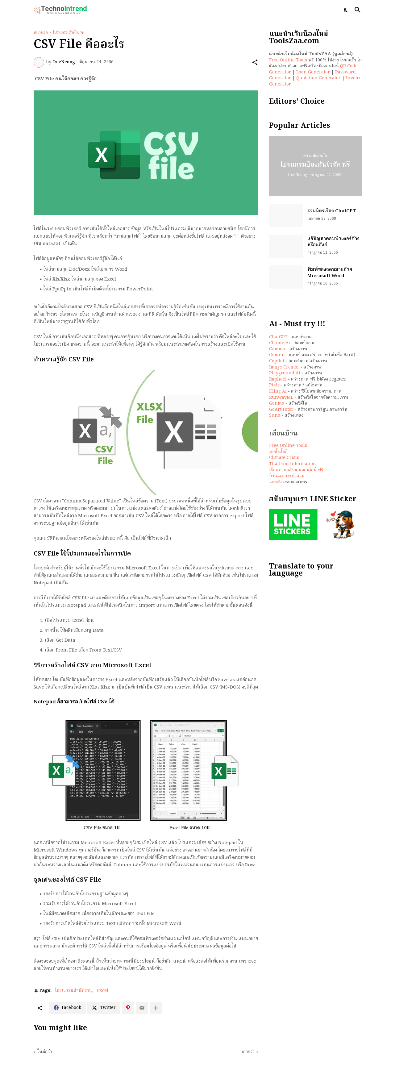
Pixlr (274, 385)
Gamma (277, 349)
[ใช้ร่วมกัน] (255, 62)
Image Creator (284, 367)
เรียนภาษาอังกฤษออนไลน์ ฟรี (296, 470)
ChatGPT (278, 337)
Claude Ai (279, 342)
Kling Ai (278, 391)
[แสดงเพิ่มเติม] (156, 1008)
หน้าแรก (41, 33)
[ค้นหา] (356, 10)
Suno (274, 415)
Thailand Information (292, 463)
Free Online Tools (288, 60)
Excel (102, 991)
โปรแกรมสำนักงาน (69, 33)
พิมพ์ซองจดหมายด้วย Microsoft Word (329, 273)
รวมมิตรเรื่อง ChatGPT (331, 211)
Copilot (276, 361)
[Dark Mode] (346, 10)
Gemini (277, 355)
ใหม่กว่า (44, 1052)
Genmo (276, 403)
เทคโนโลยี (278, 451)
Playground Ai (284, 373)
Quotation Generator (318, 78)
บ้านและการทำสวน (287, 476)
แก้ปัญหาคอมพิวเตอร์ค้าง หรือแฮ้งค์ (333, 242)
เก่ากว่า (248, 1052)
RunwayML (281, 397)
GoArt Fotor (281, 409)
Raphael (278, 379)
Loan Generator (313, 72)
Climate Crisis (284, 457)
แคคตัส (275, 482)
